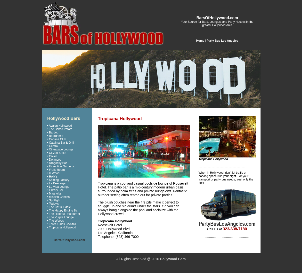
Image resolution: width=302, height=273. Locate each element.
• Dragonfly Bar (57, 163)
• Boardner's (55, 136)
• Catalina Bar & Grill (60, 142)
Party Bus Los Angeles (222, 40)
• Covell (52, 156)
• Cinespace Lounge (60, 149)
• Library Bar (55, 190)
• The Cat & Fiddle (59, 207)
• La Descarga (56, 183)
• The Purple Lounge (60, 217)
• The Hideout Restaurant (63, 214)
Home (200, 40)
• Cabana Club (56, 139)
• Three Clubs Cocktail (61, 224)
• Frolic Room (56, 170)
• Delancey (54, 159)
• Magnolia (54, 193)
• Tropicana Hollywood (61, 227)
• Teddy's (53, 203)
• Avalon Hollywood (59, 125)
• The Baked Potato (59, 129)
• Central (52, 146)
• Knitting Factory (58, 180)
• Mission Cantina (58, 197)
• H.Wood (53, 173)
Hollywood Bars (173, 259)
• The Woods (55, 220)
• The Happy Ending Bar (63, 210)
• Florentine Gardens (60, 166)
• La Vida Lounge (58, 186)
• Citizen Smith (56, 153)
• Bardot (52, 132)
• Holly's (52, 176)
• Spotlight (53, 200)
